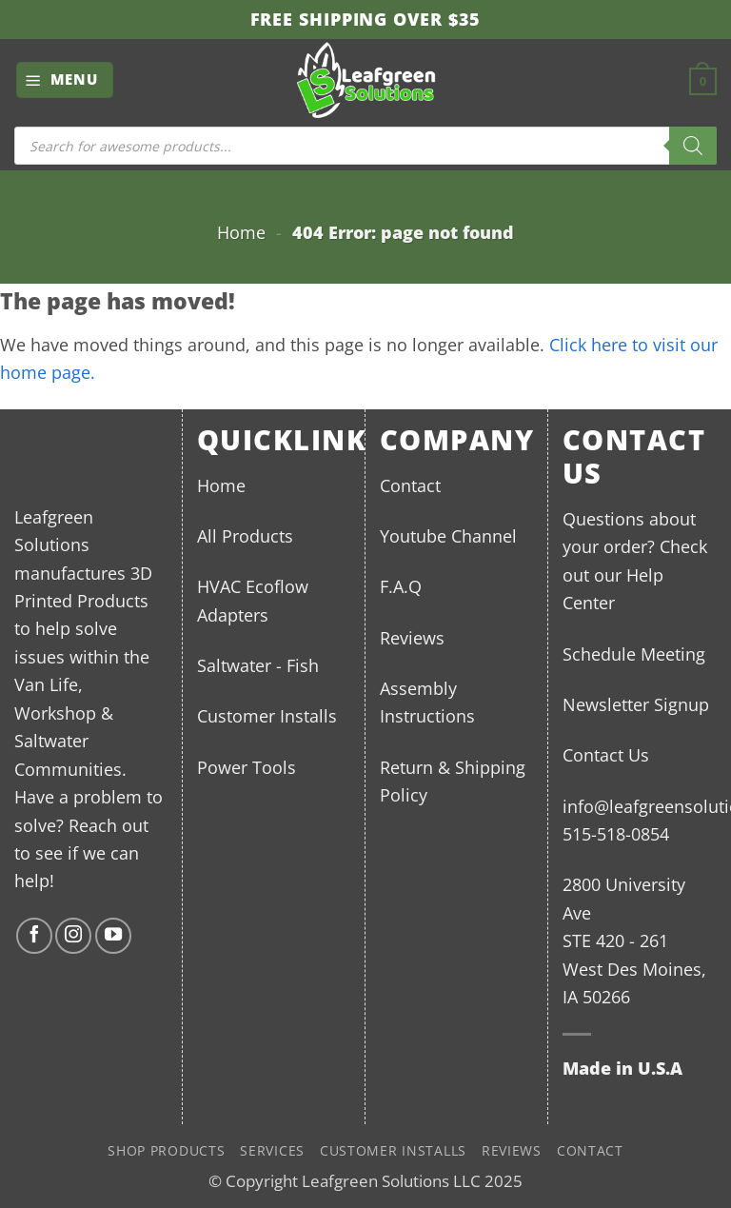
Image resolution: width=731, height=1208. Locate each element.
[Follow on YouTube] (113, 936)
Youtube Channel (448, 535)
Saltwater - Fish (258, 665)
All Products (245, 535)
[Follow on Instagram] (73, 936)
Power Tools (246, 767)
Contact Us (606, 754)
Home (241, 232)
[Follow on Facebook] (34, 936)
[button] (64, 79)
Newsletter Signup (636, 704)
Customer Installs (267, 715)
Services (272, 1150)
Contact (410, 485)
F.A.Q (401, 586)
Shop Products (166, 1150)
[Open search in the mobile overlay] (365, 146)
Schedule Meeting (634, 653)
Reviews (412, 637)
